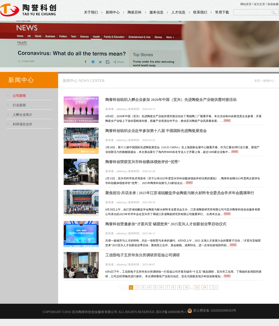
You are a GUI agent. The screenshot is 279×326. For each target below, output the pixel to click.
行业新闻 (19, 105)
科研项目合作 (22, 124)
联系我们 (200, 12)
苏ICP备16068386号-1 (171, 312)
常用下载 (222, 12)
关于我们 (91, 12)
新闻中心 (113, 12)
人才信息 (178, 12)
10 (186, 287)
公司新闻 (19, 95)
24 (204, 287)
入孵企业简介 (22, 114)
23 (196, 287)
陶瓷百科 (135, 12)
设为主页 (259, 4)
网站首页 (246, 4)
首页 (257, 80)
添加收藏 (273, 4)
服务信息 (156, 12)
